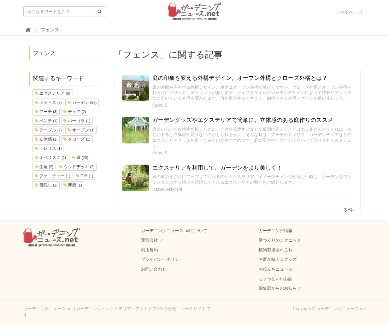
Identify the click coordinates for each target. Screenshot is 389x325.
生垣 (44, 166)
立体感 (46, 139)
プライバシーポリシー (162, 259)
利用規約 (149, 249)
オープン (81, 130)
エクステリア (52, 93)
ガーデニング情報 (276, 230)
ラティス (48, 102)
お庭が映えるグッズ (278, 259)
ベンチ (46, 120)
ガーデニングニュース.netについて (174, 230)
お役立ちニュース (276, 269)
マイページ (351, 12)
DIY (84, 175)
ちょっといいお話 (276, 278)
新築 (72, 185)
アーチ (46, 111)
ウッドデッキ (77, 166)
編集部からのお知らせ (280, 288)
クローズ (76, 139)
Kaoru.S (159, 105)
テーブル (48, 130)
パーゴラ (76, 120)
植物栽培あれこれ (276, 249)
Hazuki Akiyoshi (167, 189)
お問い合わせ (153, 269)
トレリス (48, 148)
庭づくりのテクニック (280, 240)
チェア (74, 111)
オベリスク (50, 157)
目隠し (46, 185)
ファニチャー (52, 175)
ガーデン (82, 102)
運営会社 (149, 240)
